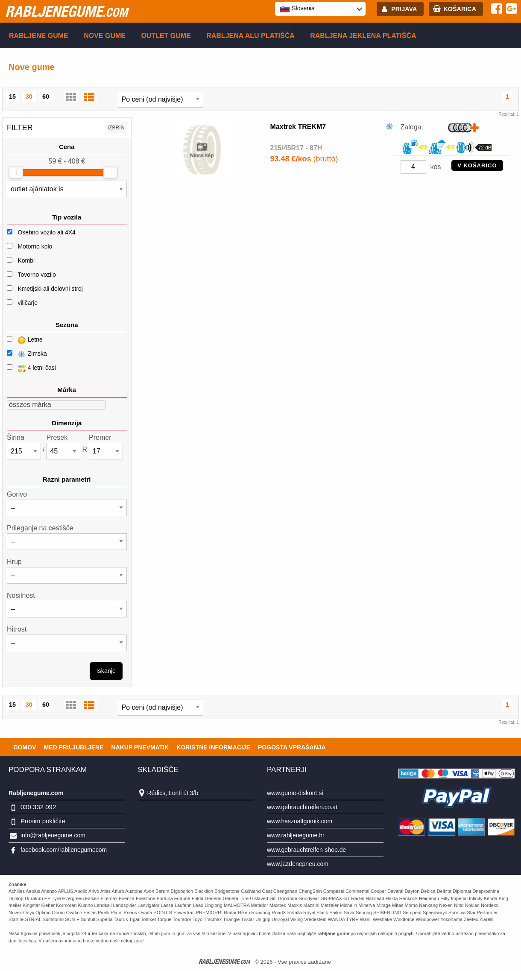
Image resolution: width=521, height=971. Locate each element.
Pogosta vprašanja (292, 747)
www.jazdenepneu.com (297, 863)
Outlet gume (165, 35)
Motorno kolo (35, 246)
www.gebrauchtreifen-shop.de (306, 849)
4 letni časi (31, 368)
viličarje (28, 302)
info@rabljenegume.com (52, 835)
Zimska (27, 354)
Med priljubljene (73, 747)
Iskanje (106, 670)
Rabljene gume (38, 35)
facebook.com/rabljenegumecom (63, 849)
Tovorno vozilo (37, 274)
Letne (25, 340)
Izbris (116, 128)
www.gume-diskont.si (295, 793)
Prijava (404, 9)
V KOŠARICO (477, 165)
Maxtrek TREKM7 (298, 126)
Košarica (459, 9)
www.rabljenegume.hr (296, 835)
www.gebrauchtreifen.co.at (302, 807)
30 (29, 96)
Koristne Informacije (213, 747)
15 (12, 96)
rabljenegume (66, 11)
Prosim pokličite (42, 821)
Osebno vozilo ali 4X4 (46, 232)
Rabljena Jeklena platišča (363, 35)
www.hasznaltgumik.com (299, 821)
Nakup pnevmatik (140, 747)
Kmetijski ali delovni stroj (50, 288)
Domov (25, 747)
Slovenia (297, 8)
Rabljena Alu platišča (250, 35)
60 (45, 96)
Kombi (26, 260)
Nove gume (105, 35)
